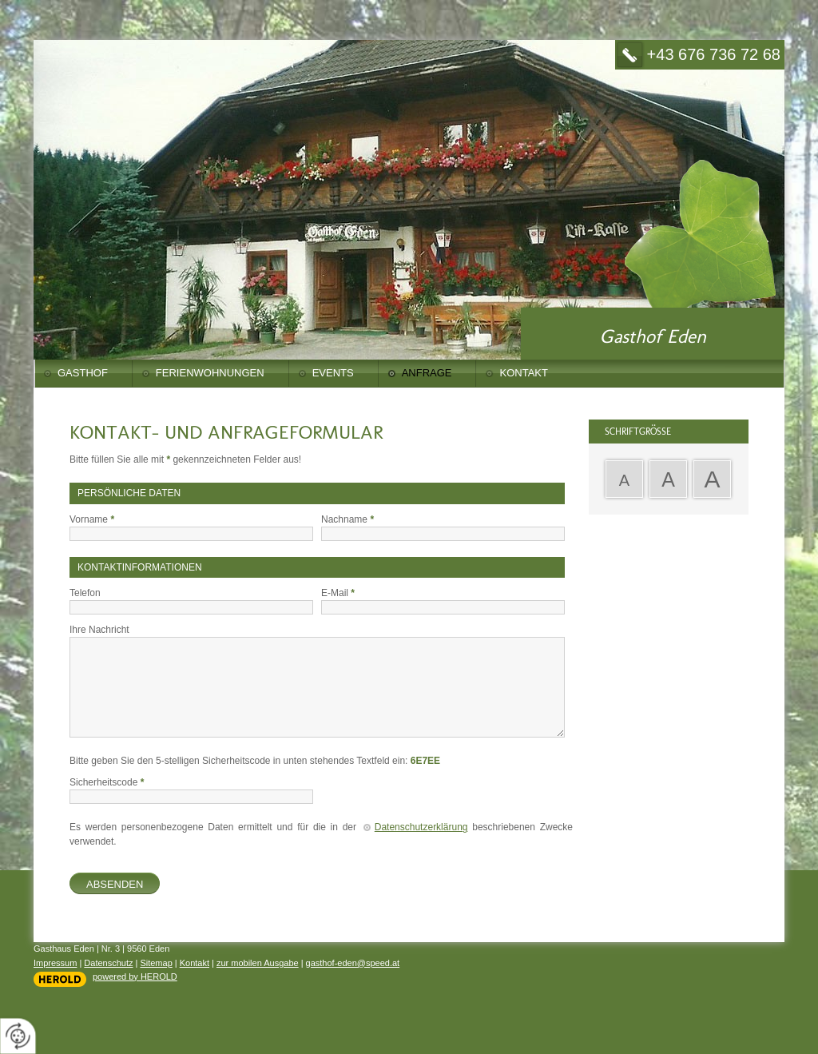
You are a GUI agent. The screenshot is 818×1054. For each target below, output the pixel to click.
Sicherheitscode (106, 782)
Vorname (91, 519)
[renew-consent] (18, 1036)
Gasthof (83, 373)
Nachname (347, 519)
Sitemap (156, 963)
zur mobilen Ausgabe (257, 963)
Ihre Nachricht (99, 629)
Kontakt (523, 373)
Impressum (55, 963)
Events (333, 373)
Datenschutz (108, 963)
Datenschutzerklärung (421, 827)
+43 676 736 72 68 (713, 54)
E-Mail (338, 593)
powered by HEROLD (135, 976)
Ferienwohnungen (210, 373)
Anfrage (427, 373)
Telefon (85, 593)
